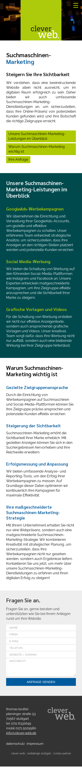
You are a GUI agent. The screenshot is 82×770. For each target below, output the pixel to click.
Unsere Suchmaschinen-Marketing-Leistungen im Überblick (37, 136)
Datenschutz (15, 747)
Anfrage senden (41, 685)
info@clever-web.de (21, 736)
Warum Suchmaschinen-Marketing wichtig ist (36, 149)
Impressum (35, 747)
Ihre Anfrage (18, 159)
